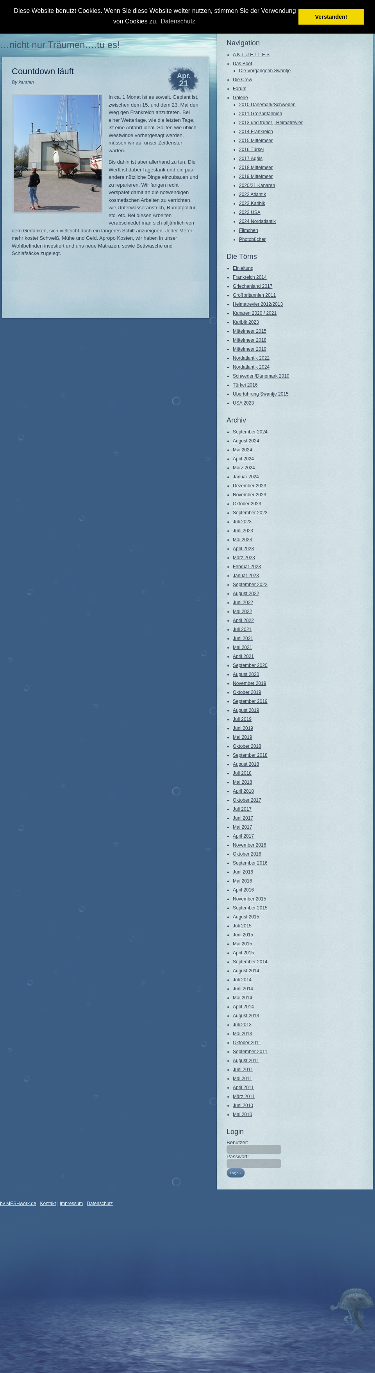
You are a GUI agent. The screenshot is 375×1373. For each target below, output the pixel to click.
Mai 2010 (242, 1114)
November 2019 (249, 683)
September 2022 (250, 584)
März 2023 (244, 557)
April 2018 (243, 791)
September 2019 (250, 701)
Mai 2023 (242, 539)
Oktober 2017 (247, 800)
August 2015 (246, 917)
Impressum (71, 1203)
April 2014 (243, 1006)
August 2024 (246, 441)
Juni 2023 (243, 530)
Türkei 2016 (245, 385)
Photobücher (252, 239)
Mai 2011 (242, 1078)
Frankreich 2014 (250, 277)
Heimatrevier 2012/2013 (258, 304)
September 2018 (250, 755)
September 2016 (250, 863)
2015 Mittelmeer (256, 140)
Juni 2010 (243, 1105)
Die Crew (242, 79)
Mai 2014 (242, 997)
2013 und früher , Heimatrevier (271, 122)
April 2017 (243, 836)
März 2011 (244, 1096)
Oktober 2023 (247, 503)
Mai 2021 (242, 647)
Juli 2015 (242, 926)
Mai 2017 (242, 827)
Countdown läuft (43, 71)
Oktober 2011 (247, 1042)
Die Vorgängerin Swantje (265, 70)
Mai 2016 (242, 881)
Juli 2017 (242, 809)
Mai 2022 (242, 611)
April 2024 (243, 459)
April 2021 (243, 656)
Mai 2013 (242, 1033)
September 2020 (250, 665)
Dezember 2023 (249, 486)
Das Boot (242, 63)
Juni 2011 (243, 1069)
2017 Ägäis (250, 158)
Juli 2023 (242, 521)
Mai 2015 (242, 944)
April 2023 (243, 548)
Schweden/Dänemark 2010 (261, 376)
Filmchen (248, 230)
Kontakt (48, 1203)
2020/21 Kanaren (257, 185)
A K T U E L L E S (251, 54)
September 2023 (250, 512)
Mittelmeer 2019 (249, 349)
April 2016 (243, 890)
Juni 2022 (243, 602)
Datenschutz (100, 1203)
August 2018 (246, 764)
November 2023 (249, 494)
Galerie (240, 97)
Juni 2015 (243, 935)
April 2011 (243, 1087)
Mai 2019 (242, 737)
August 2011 (246, 1060)
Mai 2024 (242, 450)
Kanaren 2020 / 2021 (255, 313)
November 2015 (249, 899)
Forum (239, 88)
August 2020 (246, 674)
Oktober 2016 (247, 854)
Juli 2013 (242, 1024)
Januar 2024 (246, 477)
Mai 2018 (242, 782)
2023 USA (250, 212)
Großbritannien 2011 (254, 295)
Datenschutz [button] (178, 21)
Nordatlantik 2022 (251, 358)
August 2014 (246, 971)
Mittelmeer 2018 (249, 340)
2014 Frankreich (256, 131)
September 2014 (250, 962)
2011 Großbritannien (260, 113)
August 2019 (246, 710)
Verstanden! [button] (331, 17)
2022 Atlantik (252, 194)
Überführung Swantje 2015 (261, 394)
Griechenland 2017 (252, 286)
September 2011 (250, 1051)
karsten (26, 82)
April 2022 (243, 620)
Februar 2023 (247, 566)
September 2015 (250, 908)
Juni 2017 (243, 818)
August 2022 (246, 593)
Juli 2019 (242, 719)
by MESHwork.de (18, 1203)
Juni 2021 (243, 638)
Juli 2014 (242, 979)
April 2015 (243, 953)
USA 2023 (243, 403)
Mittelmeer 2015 (249, 331)
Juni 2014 (243, 988)
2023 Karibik (252, 203)
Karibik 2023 (246, 322)
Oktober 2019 (247, 692)
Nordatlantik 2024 (251, 367)
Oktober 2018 (247, 746)
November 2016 (249, 845)
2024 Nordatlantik (257, 221)
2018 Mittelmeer (256, 167)
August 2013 (246, 1015)
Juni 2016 (243, 872)
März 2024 (244, 468)
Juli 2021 (242, 629)
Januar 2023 (246, 575)
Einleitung (243, 268)
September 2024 (250, 432)
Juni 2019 (243, 728)
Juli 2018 (242, 773)
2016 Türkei (251, 149)
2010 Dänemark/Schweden (267, 104)
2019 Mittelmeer (256, 176)
